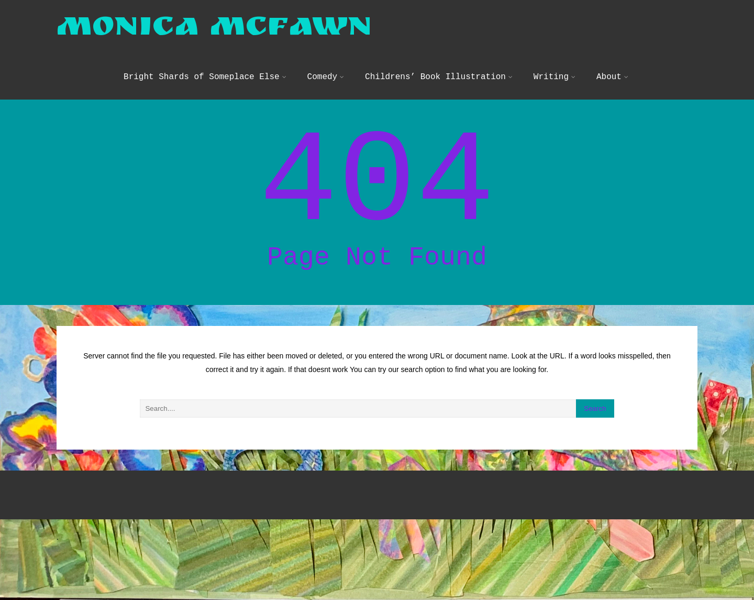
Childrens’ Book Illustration (439, 86)
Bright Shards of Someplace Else (205, 86)
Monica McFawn (214, 37)
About (612, 86)
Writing (554, 86)
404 (377, 209)
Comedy (326, 86)
